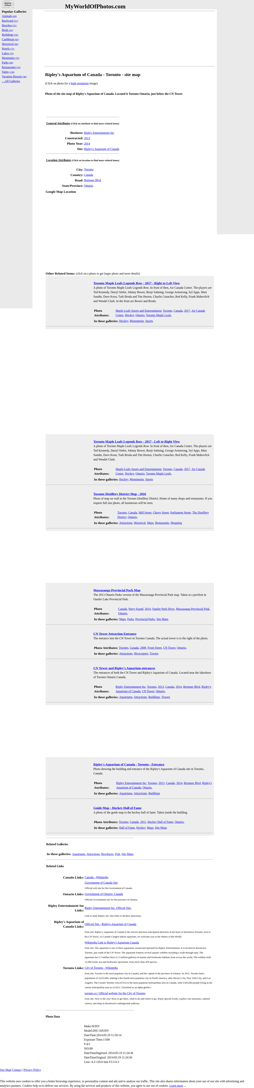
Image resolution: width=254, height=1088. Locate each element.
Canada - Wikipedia (96, 877)
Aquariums (125, 697)
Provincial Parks (145, 619)
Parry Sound (135, 608)
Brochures (107, 854)
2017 (187, 310)
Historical (140, 522)
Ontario (88, 185)
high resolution (80, 83)
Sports (149, 321)
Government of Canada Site (101, 882)
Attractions (125, 522)
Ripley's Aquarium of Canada (101, 149)
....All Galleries (11, 81)
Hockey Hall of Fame (160, 821)
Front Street (155, 647)
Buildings (154, 697)
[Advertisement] (130, 39)
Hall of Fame (127, 827)
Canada (88, 174)
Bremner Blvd (92, 180)
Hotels (8, 48)
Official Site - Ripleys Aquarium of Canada (110, 924)
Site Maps (162, 619)
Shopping (176, 522)
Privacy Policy (32, 1069)
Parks (130, 619)
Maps (150, 522)
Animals (9, 16)
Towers (154, 653)
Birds (7, 30)
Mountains (10, 57)
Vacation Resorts (14, 76)
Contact (16, 1069)
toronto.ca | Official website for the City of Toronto (115, 993)
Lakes (8, 53)
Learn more (176, 1085)
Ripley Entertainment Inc (99, 132)
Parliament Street (180, 512)
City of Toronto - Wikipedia (101, 967)
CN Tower (169, 647)
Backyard (10, 20)
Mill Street (145, 512)
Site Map (5, 1069)
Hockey (129, 315)
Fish (117, 854)
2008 (143, 647)
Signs (8, 71)
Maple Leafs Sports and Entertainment (138, 310)
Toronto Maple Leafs (158, 315)
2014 (87, 143)
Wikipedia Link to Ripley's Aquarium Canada (112, 942)
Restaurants (162, 522)
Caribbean (10, 39)
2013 (87, 138)
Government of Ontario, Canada (104, 894)
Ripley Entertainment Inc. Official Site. (108, 908)
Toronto (88, 169)
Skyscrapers (141, 653)
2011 (143, 821)
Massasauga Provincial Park (192, 608)
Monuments (137, 321)
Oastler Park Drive (163, 608)
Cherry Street (161, 512)
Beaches (9, 25)
